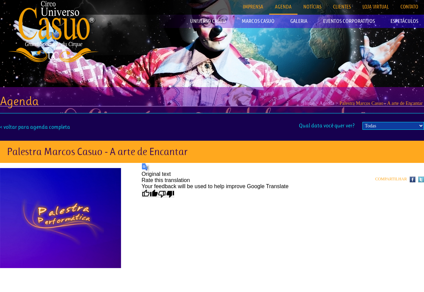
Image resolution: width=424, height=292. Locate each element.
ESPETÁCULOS (404, 21)
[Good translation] (150, 194)
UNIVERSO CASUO (208, 21)
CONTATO (409, 6)
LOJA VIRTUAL (375, 6)
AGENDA (283, 6)
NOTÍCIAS (312, 6)
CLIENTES (342, 6)
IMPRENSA (253, 6)
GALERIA (298, 21)
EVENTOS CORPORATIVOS (349, 21)
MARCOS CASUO (258, 21)
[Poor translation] (166, 194)
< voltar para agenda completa (35, 127)
